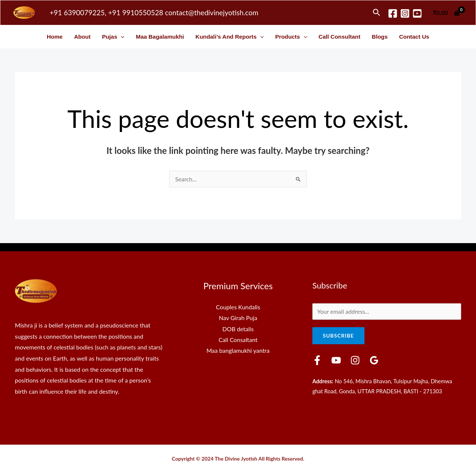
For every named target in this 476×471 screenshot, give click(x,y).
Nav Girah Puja (238, 317)
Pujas (113, 36)
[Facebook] (393, 13)
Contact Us (414, 36)
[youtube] (417, 13)
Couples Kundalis (238, 306)
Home (55, 36)
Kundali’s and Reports (230, 36)
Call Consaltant (238, 339)
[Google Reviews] (374, 360)
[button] (377, 12)
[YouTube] (336, 360)
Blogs (380, 36)
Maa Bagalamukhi (160, 36)
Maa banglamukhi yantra (238, 350)
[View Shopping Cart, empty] (446, 12)
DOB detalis (238, 328)
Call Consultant (339, 36)
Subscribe (338, 336)
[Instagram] (405, 13)
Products (291, 36)
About (82, 36)
